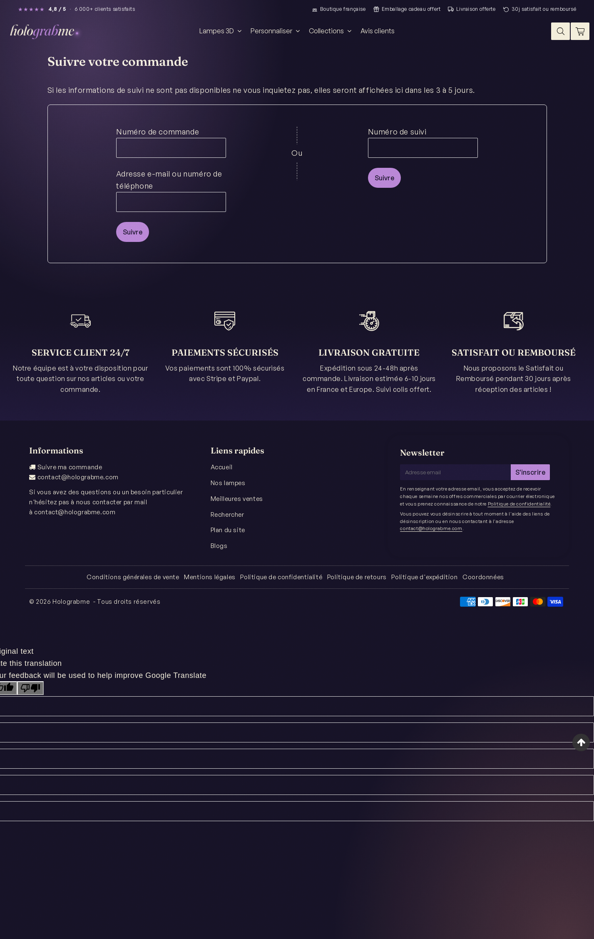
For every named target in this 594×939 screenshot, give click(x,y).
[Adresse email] (455, 472)
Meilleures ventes (237, 499)
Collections (331, 31)
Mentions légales (210, 577)
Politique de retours (357, 577)
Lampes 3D (221, 31)
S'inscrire (530, 472)
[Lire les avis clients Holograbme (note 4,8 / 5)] (77, 9)
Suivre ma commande (69, 467)
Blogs (219, 546)
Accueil (222, 467)
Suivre (132, 232)
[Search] (560, 31)
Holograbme (71, 601)
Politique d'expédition (424, 577)
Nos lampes (228, 483)
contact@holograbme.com (78, 477)
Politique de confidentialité (519, 504)
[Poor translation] (30, 688)
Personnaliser (276, 31)
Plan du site (228, 530)
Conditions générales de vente (133, 577)
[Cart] (580, 31)
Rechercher (227, 514)
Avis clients (377, 31)
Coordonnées (483, 577)
